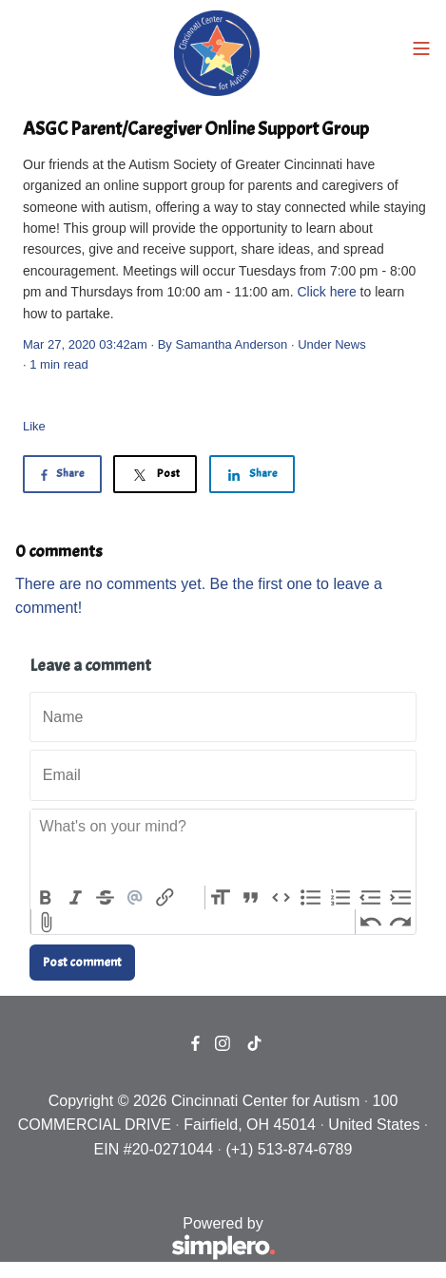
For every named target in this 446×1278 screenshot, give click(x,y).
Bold (45, 898)
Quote (251, 898)
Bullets (311, 898)
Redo (400, 921)
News (350, 344)
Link (165, 898)
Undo (371, 921)
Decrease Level (371, 898)
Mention (136, 898)
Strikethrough (105, 898)
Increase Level (400, 898)
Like (34, 426)
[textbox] (223, 848)
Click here (326, 291)
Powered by (145, 1239)
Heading (220, 898)
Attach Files (46, 921)
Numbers (340, 898)
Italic (76, 898)
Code (280, 898)
